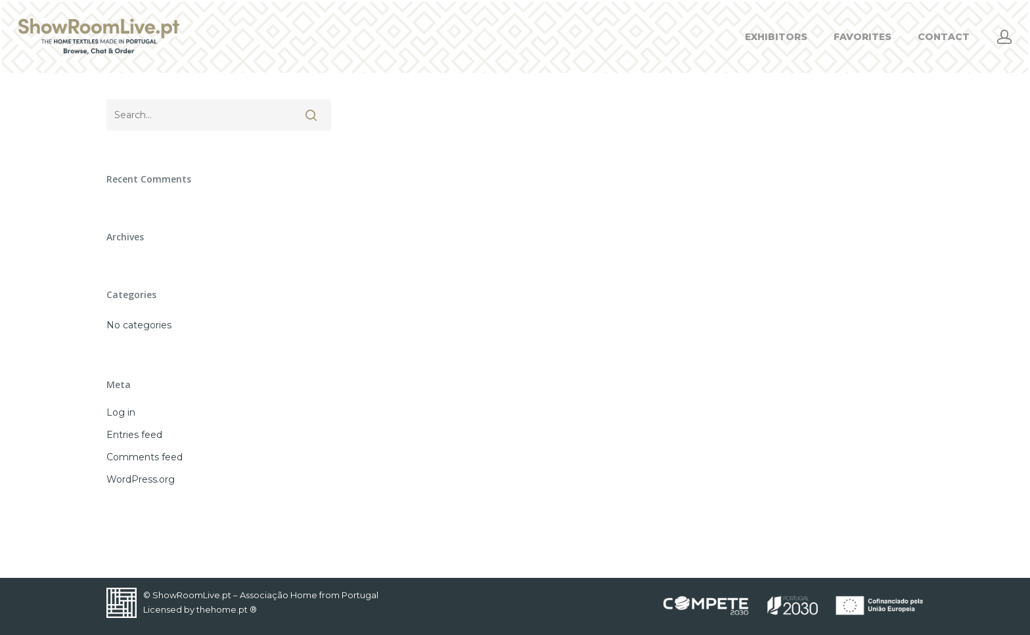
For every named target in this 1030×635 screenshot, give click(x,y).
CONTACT (944, 37)
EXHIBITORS (776, 37)
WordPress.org (140, 479)
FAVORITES (862, 37)
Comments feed (144, 457)
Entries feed (134, 435)
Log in (120, 412)
